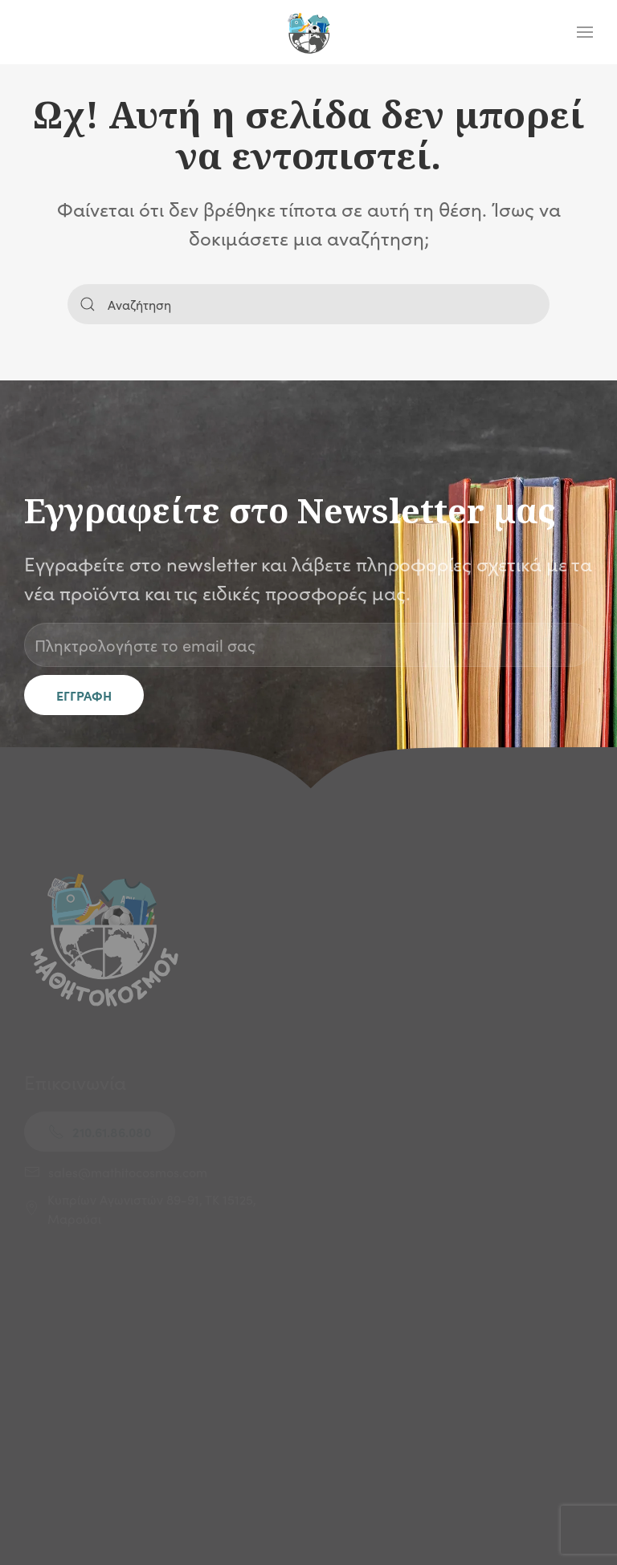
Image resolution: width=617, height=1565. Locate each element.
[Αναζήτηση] (308, 304)
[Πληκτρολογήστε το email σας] (308, 645)
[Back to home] (308, 32)
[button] (585, 32)
